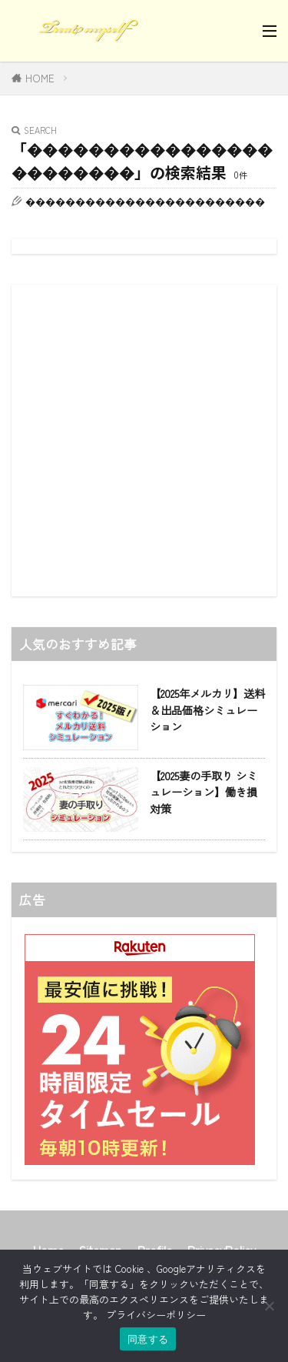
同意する (147, 1339)
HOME (40, 78)
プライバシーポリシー (156, 1314)
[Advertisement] (144, 440)
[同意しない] (268, 1306)
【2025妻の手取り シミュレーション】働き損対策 (203, 791)
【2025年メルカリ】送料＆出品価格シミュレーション (207, 709)
